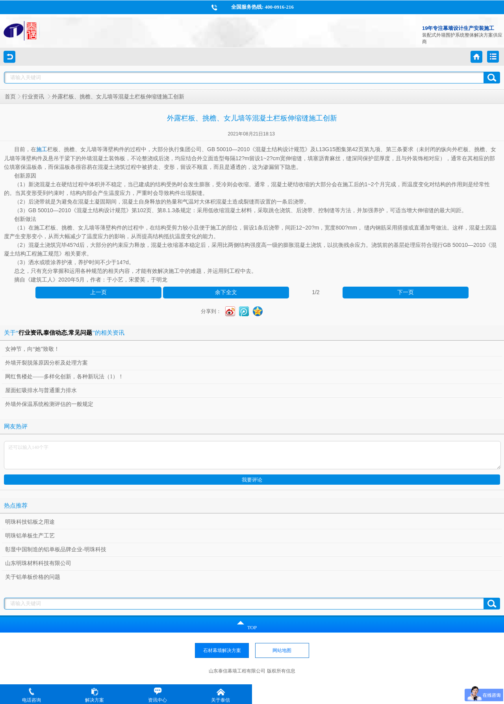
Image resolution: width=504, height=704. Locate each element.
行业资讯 (34, 97)
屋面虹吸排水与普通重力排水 (41, 390)
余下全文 (226, 292)
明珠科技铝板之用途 (30, 522)
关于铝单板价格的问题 (32, 577)
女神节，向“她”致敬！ (32, 349)
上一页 (98, 292)
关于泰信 (220, 695)
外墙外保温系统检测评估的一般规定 (49, 404)
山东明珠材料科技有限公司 (38, 563)
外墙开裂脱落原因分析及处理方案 (46, 363)
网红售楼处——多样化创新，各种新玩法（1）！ (64, 377)
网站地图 (281, 650)
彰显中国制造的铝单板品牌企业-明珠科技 (55, 549)
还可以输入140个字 (252, 455)
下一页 (405, 292)
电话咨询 (31, 695)
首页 (10, 97)
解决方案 (94, 695)
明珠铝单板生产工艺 (30, 536)
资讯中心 (157, 695)
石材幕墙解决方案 (222, 650)
